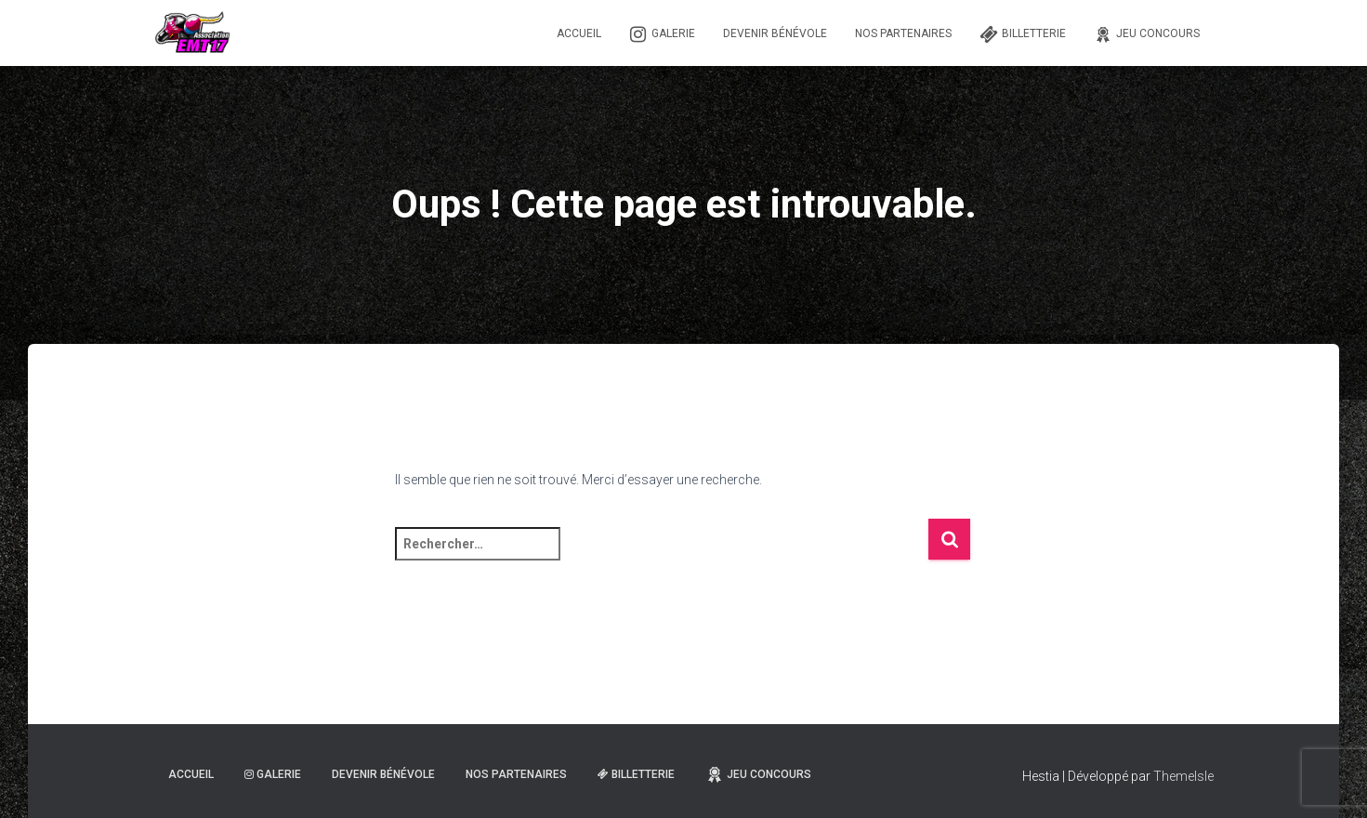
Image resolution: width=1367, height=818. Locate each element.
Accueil (579, 33)
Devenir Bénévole (775, 33)
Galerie (662, 34)
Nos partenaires (903, 33)
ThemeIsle (1183, 776)
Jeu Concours (1147, 34)
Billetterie (1022, 34)
